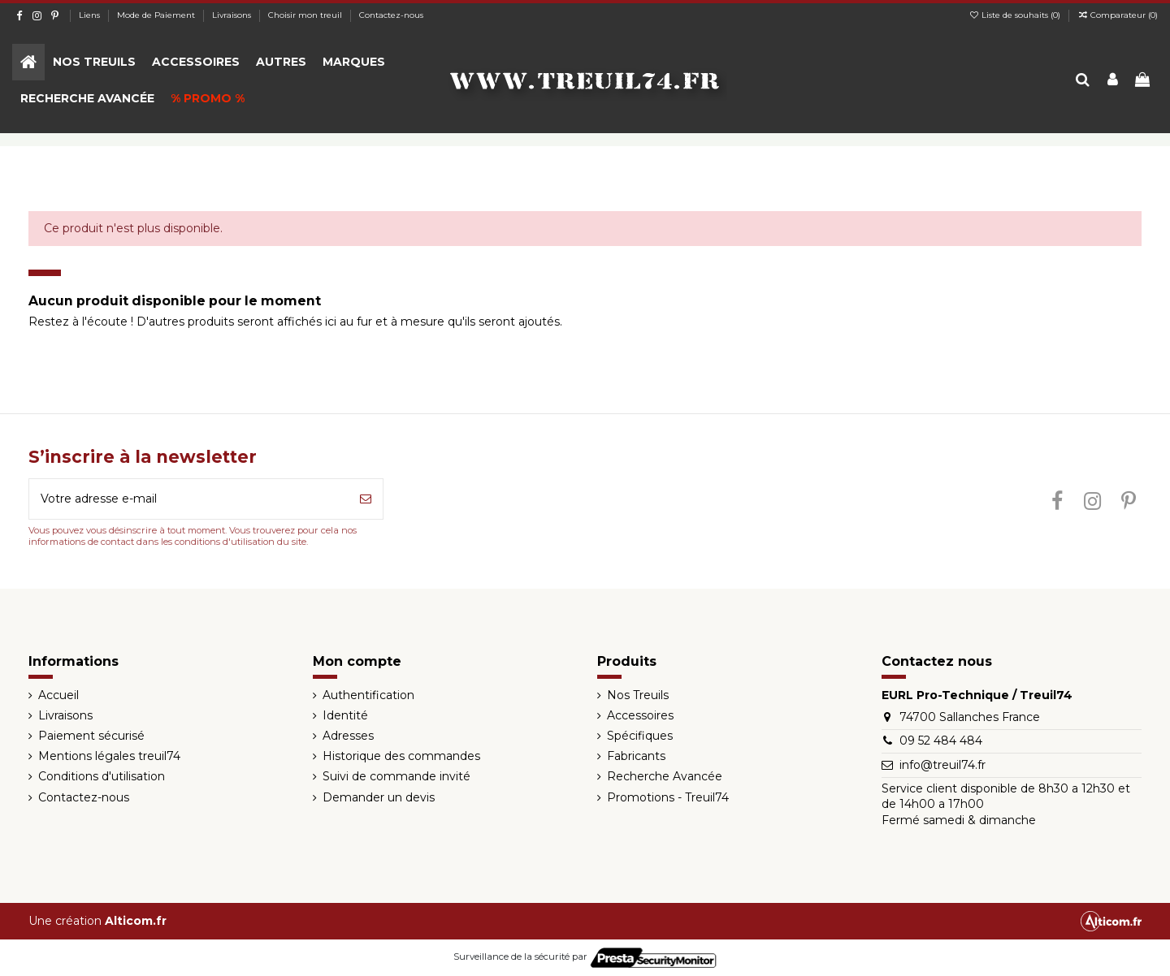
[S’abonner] (366, 499)
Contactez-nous (391, 15)
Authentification (368, 695)
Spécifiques (640, 735)
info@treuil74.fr (942, 765)
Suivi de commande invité (396, 776)
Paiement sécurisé (91, 735)
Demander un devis (379, 797)
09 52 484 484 (940, 740)
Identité (345, 715)
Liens (90, 15)
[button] (94, 62)
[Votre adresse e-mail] (189, 499)
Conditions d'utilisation (101, 776)
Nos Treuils (638, 695)
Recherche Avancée (664, 776)
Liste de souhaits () (1015, 15)
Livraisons (233, 15)
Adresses (348, 735)
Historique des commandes (401, 756)
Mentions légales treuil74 (109, 756)
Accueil (58, 695)
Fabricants (636, 756)
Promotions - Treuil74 (668, 797)
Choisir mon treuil (306, 15)
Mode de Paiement (157, 15)
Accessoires (640, 715)
